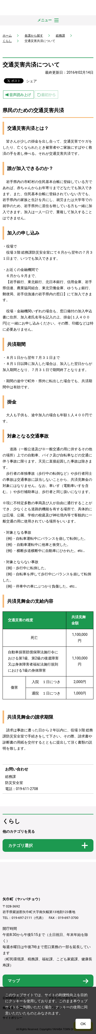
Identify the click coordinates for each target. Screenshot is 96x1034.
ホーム (7, 35)
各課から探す (34, 35)
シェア (31, 81)
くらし (7, 41)
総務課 (60, 35)
